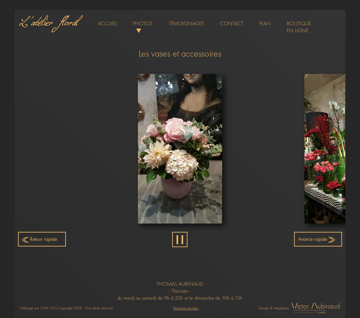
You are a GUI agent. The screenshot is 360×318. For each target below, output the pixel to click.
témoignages (186, 23)
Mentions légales (185, 308)
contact (231, 23)
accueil (107, 23)
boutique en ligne (299, 27)
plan (265, 23)
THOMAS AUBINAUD (180, 283)
